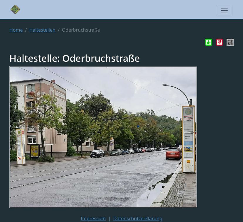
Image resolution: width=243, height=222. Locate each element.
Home (16, 30)
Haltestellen (42, 30)
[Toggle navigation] (224, 10)
